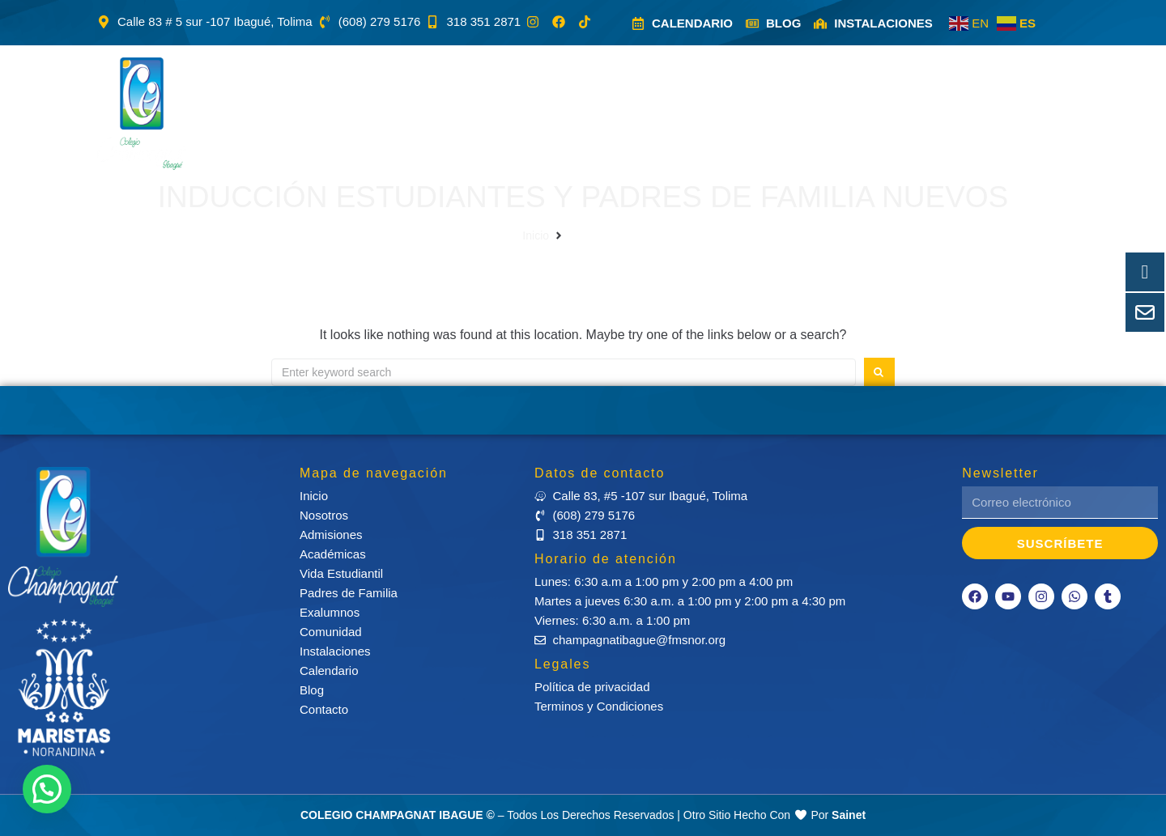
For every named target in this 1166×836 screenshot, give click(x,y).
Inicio (535, 235)
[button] (366, 113)
